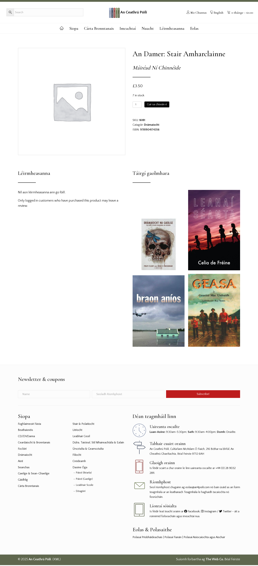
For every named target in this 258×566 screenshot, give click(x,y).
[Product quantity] (137, 105)
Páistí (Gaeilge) (84, 479)
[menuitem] (196, 12)
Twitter (225, 512)
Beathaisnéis (25, 431)
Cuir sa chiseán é (157, 105)
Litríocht (77, 431)
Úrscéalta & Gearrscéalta (88, 449)
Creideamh (79, 462)
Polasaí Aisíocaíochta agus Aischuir (204, 538)
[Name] (54, 395)
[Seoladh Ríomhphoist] (128, 395)
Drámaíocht (151, 125)
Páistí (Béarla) (84, 473)
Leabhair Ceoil (81, 437)
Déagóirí (80, 492)
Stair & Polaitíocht (83, 424)
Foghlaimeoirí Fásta (29, 424)
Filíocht (77, 456)
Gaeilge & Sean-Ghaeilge (33, 474)
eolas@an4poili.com (197, 488)
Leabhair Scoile (84, 486)
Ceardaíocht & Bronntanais (34, 443)
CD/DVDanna (26, 437)
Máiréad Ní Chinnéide (156, 69)
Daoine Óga (80, 468)
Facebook (192, 512)
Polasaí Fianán (172, 538)
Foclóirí (22, 449)
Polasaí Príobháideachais (147, 538)
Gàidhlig (23, 480)
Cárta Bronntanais (28, 486)
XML (56, 560)
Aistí (20, 462)
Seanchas (24, 468)
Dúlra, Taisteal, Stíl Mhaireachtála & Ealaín (98, 443)
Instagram (208, 512)
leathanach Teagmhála (183, 493)
